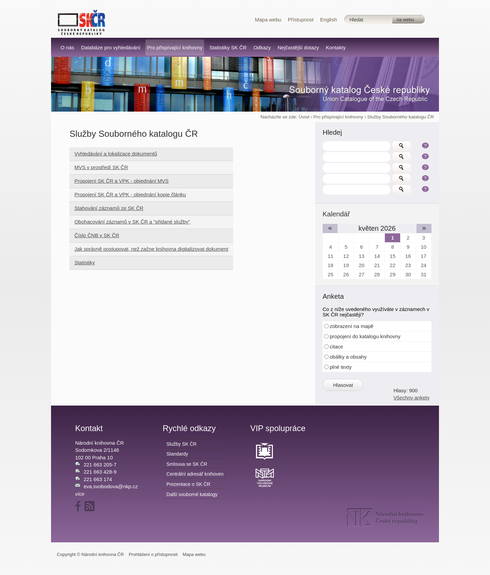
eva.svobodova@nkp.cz (111, 486)
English (328, 19)
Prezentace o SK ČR (188, 484)
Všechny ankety (411, 397)
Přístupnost (301, 19)
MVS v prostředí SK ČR (101, 167)
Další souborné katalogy (191, 494)
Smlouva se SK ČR (186, 464)
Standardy (177, 454)
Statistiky (85, 262)
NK (385, 517)
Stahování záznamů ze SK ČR (109, 208)
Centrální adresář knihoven (195, 474)
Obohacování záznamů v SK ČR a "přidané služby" (132, 222)
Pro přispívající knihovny (338, 116)
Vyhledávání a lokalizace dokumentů (116, 154)
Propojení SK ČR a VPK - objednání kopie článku (130, 194)
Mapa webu (268, 19)
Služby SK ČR (181, 444)
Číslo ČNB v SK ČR (97, 235)
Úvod (303, 116)
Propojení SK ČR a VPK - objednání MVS (122, 181)
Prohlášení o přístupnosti (153, 554)
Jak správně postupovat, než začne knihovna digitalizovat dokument (151, 249)
